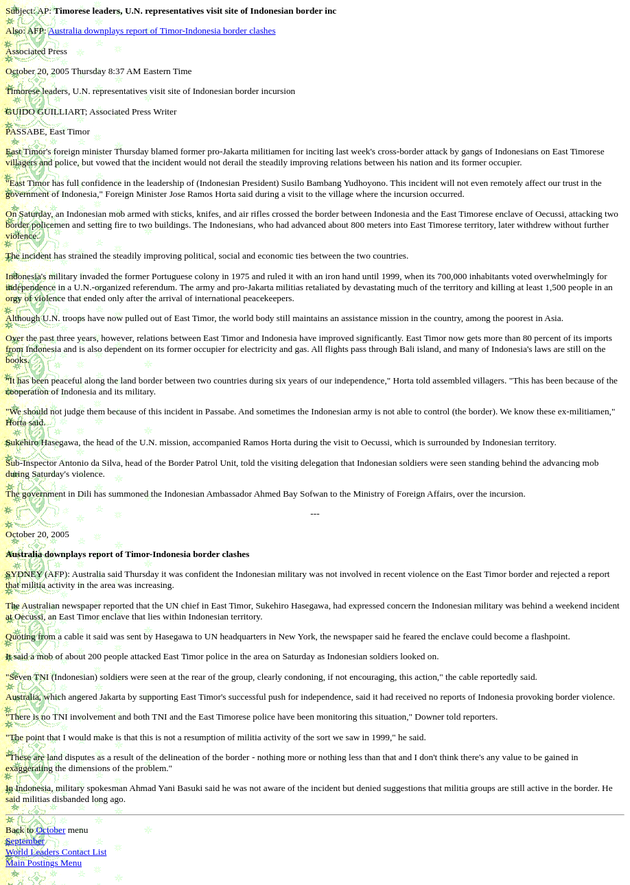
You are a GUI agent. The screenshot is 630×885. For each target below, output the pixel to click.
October (50, 830)
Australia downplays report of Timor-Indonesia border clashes (161, 30)
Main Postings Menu (43, 863)
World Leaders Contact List (55, 852)
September (25, 841)
